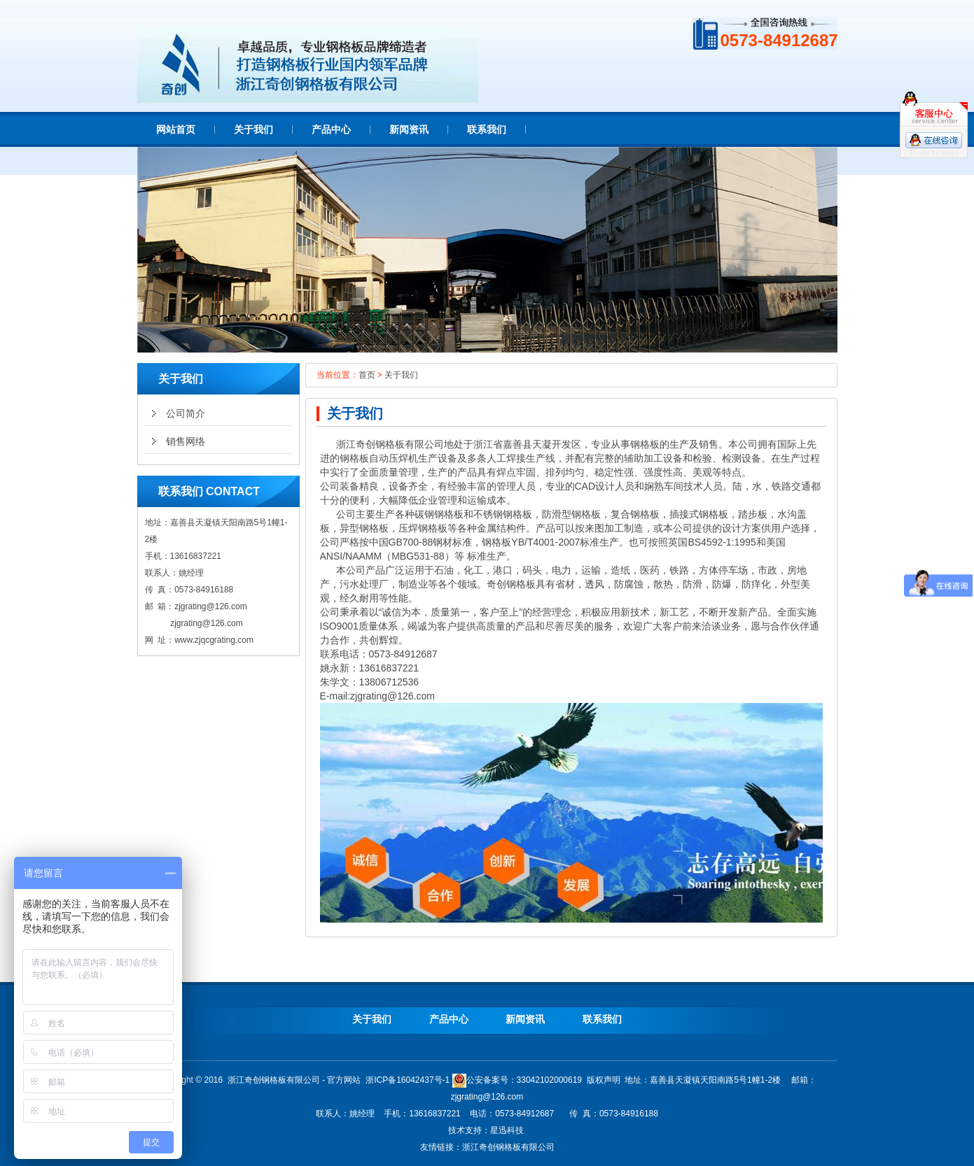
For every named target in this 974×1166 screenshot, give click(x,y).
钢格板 (390, 444)
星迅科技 (507, 1130)
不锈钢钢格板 (502, 514)
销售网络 (185, 441)
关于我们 (401, 375)
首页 (367, 375)
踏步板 (752, 514)
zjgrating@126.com (210, 606)
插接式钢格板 (698, 514)
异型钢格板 (364, 528)
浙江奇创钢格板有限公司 (508, 1147)
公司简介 (185, 413)
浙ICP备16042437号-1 (408, 1080)
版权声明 (603, 1080)
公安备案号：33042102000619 (517, 1080)
